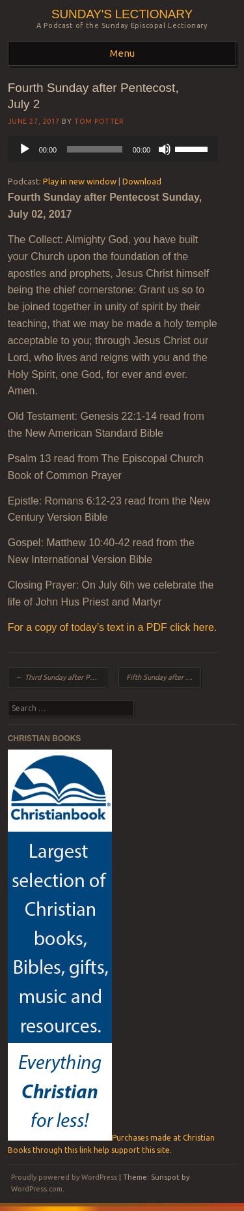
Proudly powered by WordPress (64, 1177)
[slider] (94, 149)
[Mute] (164, 149)
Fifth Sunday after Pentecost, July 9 (164, 677)
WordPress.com (36, 1189)
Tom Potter (99, 121)
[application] (113, 149)
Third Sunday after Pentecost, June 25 (61, 677)
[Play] (24, 149)
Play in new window (79, 181)
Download (141, 181)
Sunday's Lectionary (122, 14)
